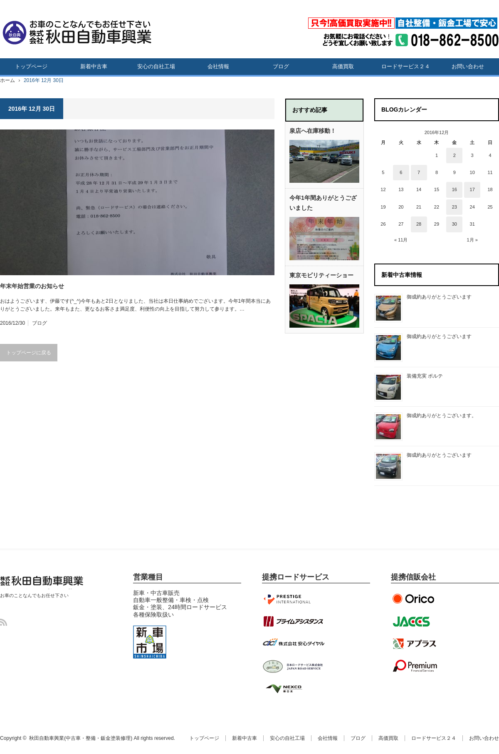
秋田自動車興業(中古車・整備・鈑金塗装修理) (39, 588)
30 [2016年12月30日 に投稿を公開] (454, 223)
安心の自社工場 (156, 66)
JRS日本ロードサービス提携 (293, 666)
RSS (3, 622)
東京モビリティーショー (321, 275)
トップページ (31, 66)
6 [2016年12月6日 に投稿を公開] (401, 172)
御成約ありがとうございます (439, 297)
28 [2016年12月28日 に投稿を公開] (418, 223)
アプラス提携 (416, 643)
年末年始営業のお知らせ (32, 286)
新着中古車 (93, 66)
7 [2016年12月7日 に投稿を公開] (418, 172)
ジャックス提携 (416, 621)
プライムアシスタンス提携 (293, 621)
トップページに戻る (28, 353)
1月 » (472, 239)
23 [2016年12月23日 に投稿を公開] (454, 206)
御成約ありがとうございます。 (442, 415)
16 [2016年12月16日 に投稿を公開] (454, 189)
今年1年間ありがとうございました (323, 202)
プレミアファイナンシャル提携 (416, 666)
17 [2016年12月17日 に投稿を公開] (472, 189)
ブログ (281, 66)
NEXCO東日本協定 (293, 688)
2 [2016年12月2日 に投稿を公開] (454, 155)
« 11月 (401, 239)
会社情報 (218, 66)
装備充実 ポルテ (425, 376)
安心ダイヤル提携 (293, 643)
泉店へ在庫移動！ (312, 130)
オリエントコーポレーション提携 (416, 598)
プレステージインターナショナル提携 (293, 598)
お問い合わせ (468, 66)
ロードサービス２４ (405, 66)
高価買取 (343, 66)
